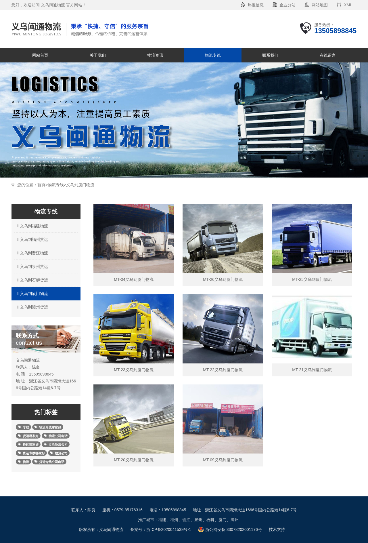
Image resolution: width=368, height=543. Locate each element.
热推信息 (256, 5)
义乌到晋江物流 (32, 253)
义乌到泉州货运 (32, 266)
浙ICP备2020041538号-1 (168, 529)
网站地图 (320, 5)
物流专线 (213, 55)
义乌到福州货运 (32, 239)
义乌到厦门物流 (80, 184)
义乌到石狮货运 (32, 280)
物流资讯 (155, 55)
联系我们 (270, 55)
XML (348, 5)
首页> (42, 184)
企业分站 (287, 5)
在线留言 (328, 55)
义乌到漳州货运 (32, 307)
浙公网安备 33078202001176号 (233, 529)
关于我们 (98, 55)
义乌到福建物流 (32, 226)
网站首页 (40, 55)
